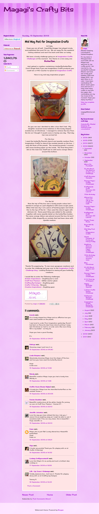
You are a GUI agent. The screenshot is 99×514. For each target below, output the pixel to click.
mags (85, 48)
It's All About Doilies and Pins (89, 268)
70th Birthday (89, 194)
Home (50, 495)
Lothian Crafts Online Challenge (89, 291)
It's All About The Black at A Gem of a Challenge (89, 171)
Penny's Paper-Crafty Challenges (89, 182)
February (88, 327)
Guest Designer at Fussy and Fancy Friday (89, 239)
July (86, 313)
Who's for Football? (88, 165)
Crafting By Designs (33, 283)
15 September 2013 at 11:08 (40, 368)
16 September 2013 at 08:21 (40, 440)
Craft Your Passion (32, 281)
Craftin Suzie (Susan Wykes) (40, 387)
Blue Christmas (88, 263)
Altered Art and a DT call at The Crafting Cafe (88, 200)
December (88, 148)
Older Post (71, 495)
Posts (8, 67)
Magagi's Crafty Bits (39, 9)
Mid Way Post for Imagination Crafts (89, 231)
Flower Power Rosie (89, 221)
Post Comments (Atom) (42, 499)
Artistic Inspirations (33, 278)
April (87, 322)
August (87, 310)
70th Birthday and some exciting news (89, 257)
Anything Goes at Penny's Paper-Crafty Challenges (89, 248)
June (87, 316)
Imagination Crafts (64, 70)
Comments (10, 70)
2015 (85, 140)
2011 (85, 337)
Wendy (31, 374)
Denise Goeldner (35, 400)
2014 (85, 143)
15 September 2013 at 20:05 (41, 394)
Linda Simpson (35, 355)
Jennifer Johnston (36, 412)
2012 (85, 334)
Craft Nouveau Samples (89, 177)
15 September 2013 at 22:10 (40, 406)
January (88, 330)
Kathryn (32, 344)
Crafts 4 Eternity (32, 285)
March (87, 324)
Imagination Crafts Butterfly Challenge (88, 304)
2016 (85, 137)
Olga (31, 445)
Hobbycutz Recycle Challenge (88, 297)
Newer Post (28, 495)
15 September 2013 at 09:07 (41, 338)
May (86, 319)
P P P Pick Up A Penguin (89, 280)
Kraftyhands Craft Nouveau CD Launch (89, 189)
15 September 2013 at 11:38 (40, 381)
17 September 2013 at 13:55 (40, 465)
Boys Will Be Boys (89, 225)
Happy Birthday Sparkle (88, 285)
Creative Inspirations (33, 287)
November (88, 153)
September (89, 160)
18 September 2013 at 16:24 (40, 482)
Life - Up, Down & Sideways (39, 471)
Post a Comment (33, 486)
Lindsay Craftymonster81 (38, 458)
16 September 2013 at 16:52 (40, 452)
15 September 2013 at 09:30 (41, 349)
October (88, 157)
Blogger (61, 510)
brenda (32, 315)
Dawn (31, 429)
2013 (85, 146)
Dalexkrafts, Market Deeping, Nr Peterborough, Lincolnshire (88, 126)
